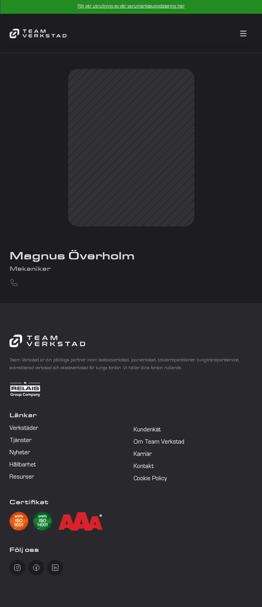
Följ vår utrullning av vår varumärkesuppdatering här (131, 6)
